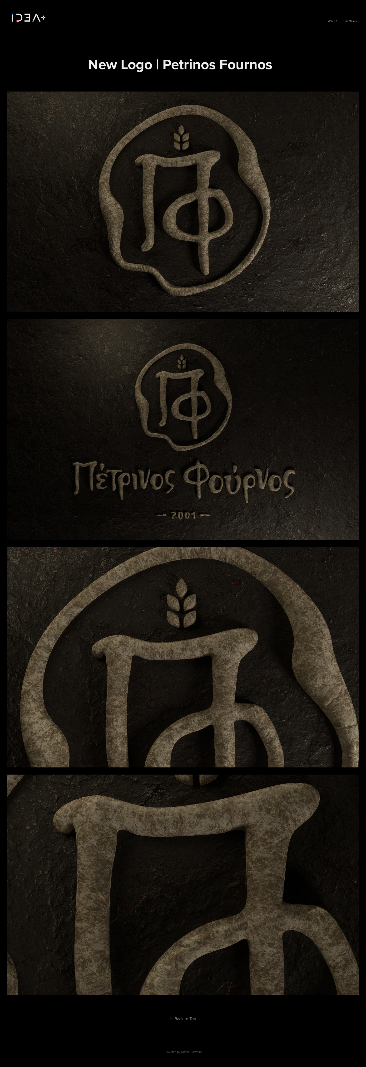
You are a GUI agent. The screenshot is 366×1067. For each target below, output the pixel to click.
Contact (351, 21)
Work (333, 21)
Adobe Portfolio (191, 1052)
